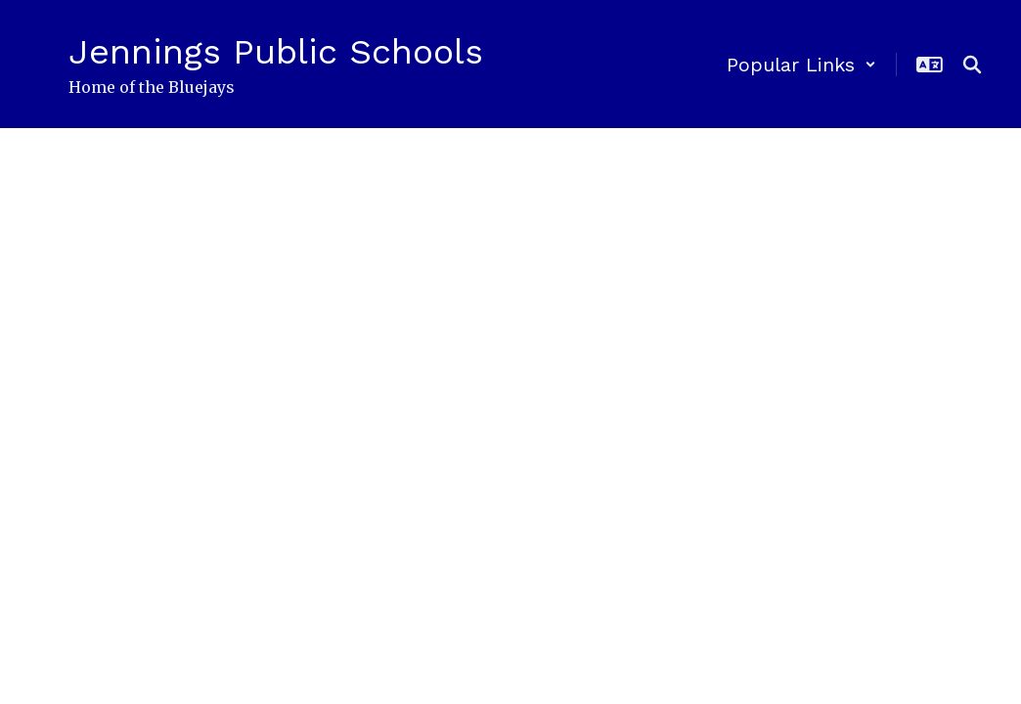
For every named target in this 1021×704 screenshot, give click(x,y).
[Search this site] (972, 64)
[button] (801, 64)
